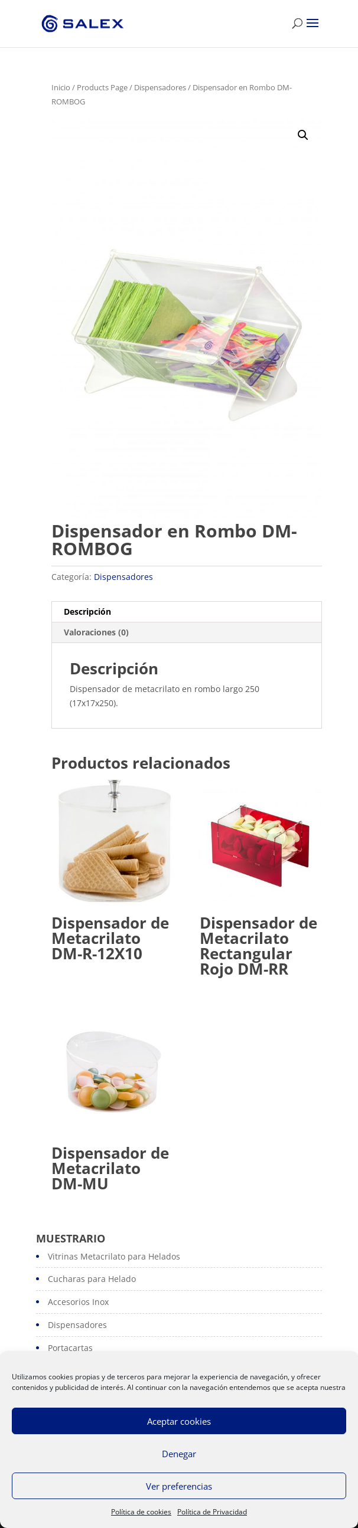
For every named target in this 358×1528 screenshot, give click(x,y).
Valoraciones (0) (96, 632)
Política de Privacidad (212, 1512)
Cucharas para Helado (92, 1278)
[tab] (187, 612)
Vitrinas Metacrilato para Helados (114, 1256)
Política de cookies (141, 1512)
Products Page (102, 87)
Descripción (87, 611)
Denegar (179, 1454)
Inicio (60, 87)
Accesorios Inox (78, 1301)
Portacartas (70, 1347)
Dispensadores (160, 87)
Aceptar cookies (179, 1421)
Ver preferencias (179, 1486)
